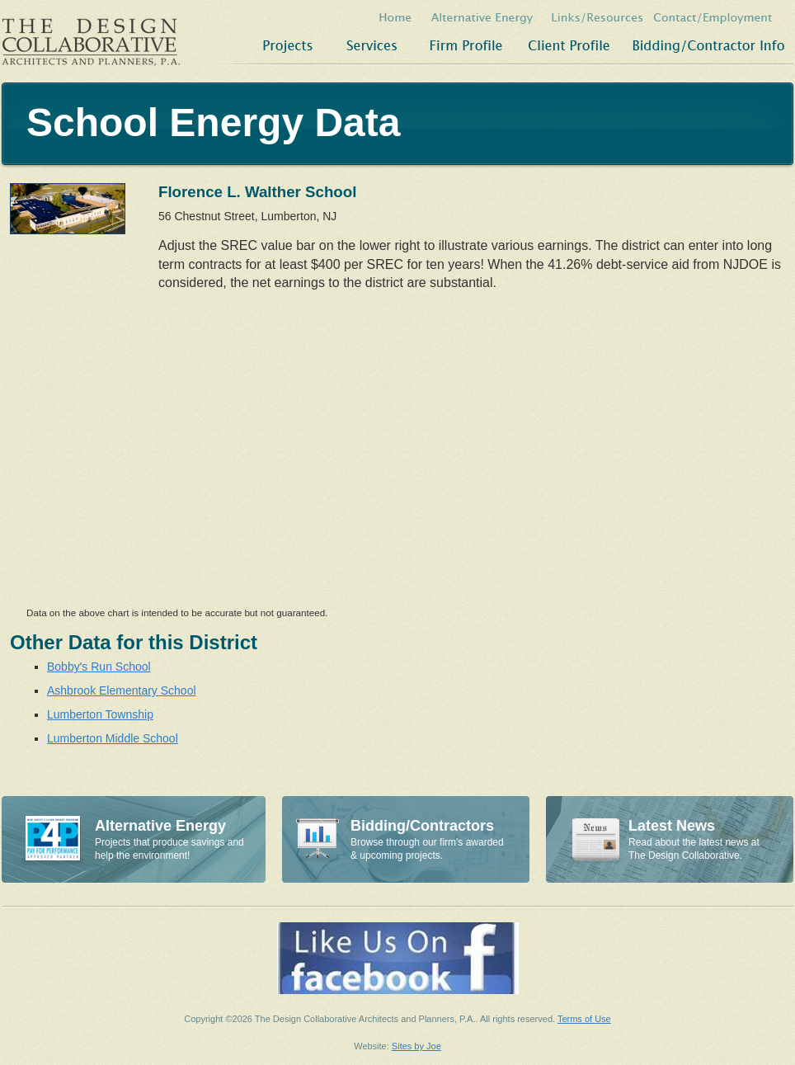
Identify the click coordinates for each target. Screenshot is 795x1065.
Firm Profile (465, 45)
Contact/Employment (722, 15)
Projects (283, 45)
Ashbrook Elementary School (121, 690)
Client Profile (568, 45)
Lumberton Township (100, 714)
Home (395, 15)
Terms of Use (584, 1019)
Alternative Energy (482, 15)
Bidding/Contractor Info (708, 45)
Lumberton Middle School (112, 738)
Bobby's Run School (99, 666)
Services (372, 45)
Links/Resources (596, 15)
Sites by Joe (416, 1046)
